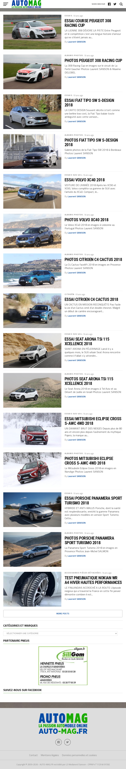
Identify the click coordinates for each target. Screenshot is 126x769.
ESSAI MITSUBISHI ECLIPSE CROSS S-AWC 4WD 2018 (93, 421)
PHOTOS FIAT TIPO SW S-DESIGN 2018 (91, 142)
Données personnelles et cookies (79, 755)
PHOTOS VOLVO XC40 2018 (87, 219)
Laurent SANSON (77, 41)
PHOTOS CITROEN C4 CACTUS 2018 (93, 259)
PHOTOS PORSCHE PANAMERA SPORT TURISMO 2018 (89, 540)
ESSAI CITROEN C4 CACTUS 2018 (91, 299)
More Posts (62, 613)
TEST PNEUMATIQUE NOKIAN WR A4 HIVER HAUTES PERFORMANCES (93, 580)
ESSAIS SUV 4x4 (73, 174)
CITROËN (69, 294)
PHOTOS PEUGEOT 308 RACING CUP (93, 60)
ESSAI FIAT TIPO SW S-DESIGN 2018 (89, 102)
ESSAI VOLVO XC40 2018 (85, 180)
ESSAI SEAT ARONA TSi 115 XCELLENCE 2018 (87, 341)
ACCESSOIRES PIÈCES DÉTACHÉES (83, 572)
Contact (33, 755)
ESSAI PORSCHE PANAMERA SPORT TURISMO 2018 (93, 500)
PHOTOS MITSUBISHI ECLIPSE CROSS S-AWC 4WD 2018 (89, 460)
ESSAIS (68, 15)
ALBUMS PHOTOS (74, 55)
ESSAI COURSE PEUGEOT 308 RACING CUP (88, 23)
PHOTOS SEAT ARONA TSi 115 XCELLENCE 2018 (89, 381)
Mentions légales (50, 755)
